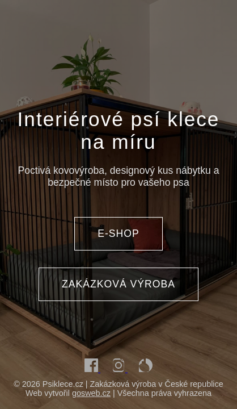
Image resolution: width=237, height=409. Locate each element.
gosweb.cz (91, 393)
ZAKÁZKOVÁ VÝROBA (118, 284)
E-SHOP (118, 233)
